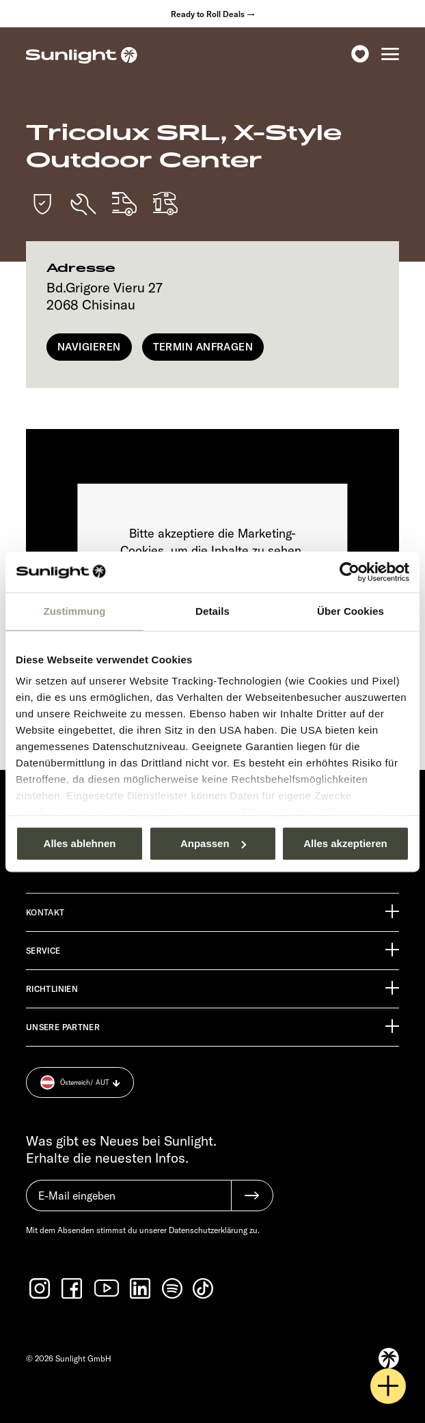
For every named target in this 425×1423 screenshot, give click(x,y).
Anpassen (213, 843)
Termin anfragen (203, 346)
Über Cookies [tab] (350, 611)
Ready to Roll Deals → (213, 14)
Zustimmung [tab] (75, 611)
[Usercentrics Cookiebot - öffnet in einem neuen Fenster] (349, 572)
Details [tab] (212, 611)
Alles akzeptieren (345, 843)
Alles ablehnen (80, 843)
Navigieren (89, 346)
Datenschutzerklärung (208, 1230)
